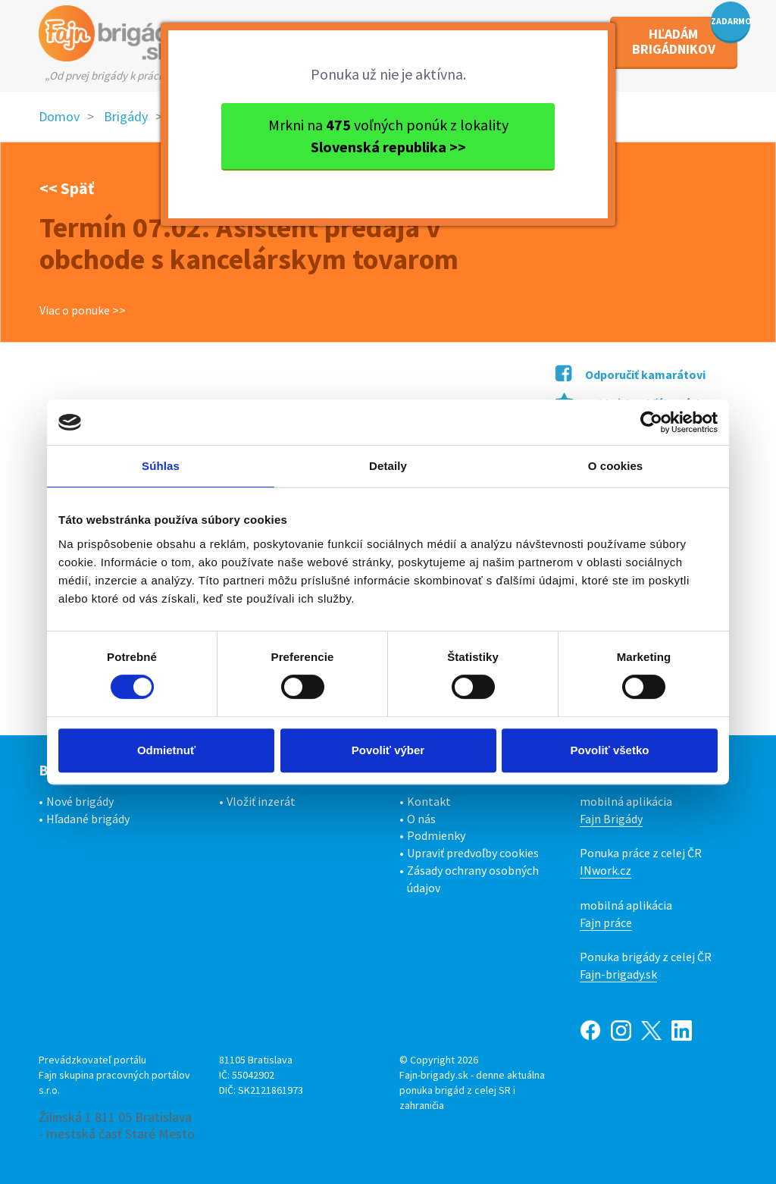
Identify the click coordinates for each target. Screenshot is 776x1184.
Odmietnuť (166, 750)
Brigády (126, 116)
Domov (59, 116)
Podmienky (436, 835)
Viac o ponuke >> (82, 310)
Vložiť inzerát (261, 801)
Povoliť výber (388, 750)
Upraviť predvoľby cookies (473, 852)
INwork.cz (605, 870)
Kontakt (429, 801)
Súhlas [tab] (161, 465)
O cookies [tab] (615, 465)
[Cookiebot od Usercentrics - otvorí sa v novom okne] (651, 422)
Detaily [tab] (388, 465)
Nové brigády (80, 801)
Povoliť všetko (610, 750)
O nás (421, 818)
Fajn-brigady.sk (618, 974)
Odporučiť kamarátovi (630, 374)
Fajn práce (606, 922)
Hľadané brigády (88, 818)
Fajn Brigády (611, 818)
